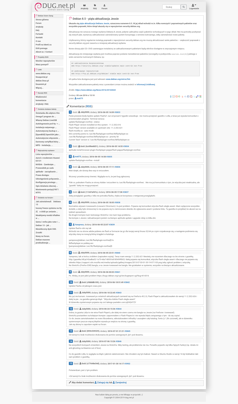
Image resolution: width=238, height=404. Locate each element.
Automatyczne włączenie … (48, 138)
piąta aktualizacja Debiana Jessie (94, 23)
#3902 (127, 363)
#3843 (118, 292)
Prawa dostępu (42, 175)
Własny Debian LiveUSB (46, 120)
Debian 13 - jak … (43, 225)
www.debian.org (43, 73)
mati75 (79, 98)
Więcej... (39, 88)
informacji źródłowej (146, 84)
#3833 (117, 112)
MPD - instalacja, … (44, 145)
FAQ (95, 7)
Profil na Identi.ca (43, 44)
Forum (104, 7)
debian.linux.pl (42, 81)
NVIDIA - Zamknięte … (45, 164)
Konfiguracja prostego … (46, 182)
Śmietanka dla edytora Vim (48, 113)
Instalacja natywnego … (46, 127)
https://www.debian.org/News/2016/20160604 (95, 90)
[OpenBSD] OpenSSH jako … (48, 134)
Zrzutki (39, 232)
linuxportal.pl (41, 77)
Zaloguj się (101, 382)
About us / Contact (44, 52)
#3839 (112, 224)
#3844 (118, 309)
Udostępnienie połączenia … (48, 179)
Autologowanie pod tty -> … (48, 124)
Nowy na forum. (43, 236)
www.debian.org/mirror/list (118, 79)
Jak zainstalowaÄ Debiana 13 (48, 203)
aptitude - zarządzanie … (47, 171)
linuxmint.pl (41, 84)
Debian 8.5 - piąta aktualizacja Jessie (94, 18)
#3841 (117, 272)
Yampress (78, 224)
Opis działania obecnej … (47, 186)
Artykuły (84, 7)
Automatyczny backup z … (47, 131)
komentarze (41, 100)
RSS (88, 106)
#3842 (127, 282)
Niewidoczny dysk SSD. (46, 229)
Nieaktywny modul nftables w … (48, 216)
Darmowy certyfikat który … (48, 142)
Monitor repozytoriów (45, 61)
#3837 (126, 192)
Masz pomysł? (42, 64)
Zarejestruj (119, 382)
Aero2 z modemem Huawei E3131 (48, 159)
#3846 (118, 341)
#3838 (117, 202)
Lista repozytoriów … (45, 154)
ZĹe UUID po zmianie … (47, 211)
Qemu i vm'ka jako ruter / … (48, 222)
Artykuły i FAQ (42, 104)
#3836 (117, 167)
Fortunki (39, 34)
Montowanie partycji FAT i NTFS (47, 191)
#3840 (117, 253)
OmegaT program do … (46, 116)
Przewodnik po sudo (45, 168)
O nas (38, 41)
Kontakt (39, 37)
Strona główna (42, 19)
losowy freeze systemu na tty (49, 208)
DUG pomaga (41, 48)
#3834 (126, 146)
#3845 (127, 331)
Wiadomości (41, 97)
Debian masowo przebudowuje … (43, 241)
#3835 (109, 156)
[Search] (171, 7)
